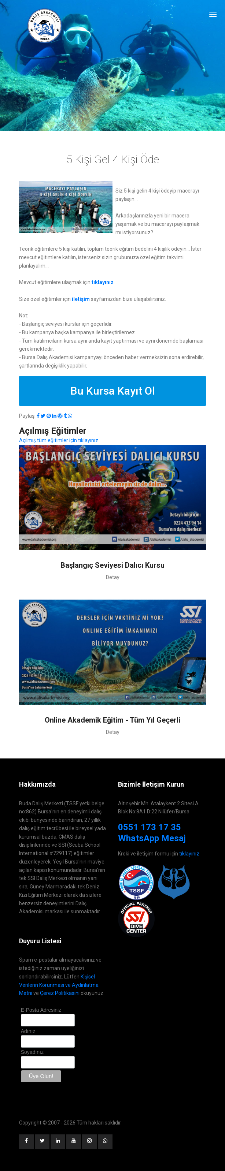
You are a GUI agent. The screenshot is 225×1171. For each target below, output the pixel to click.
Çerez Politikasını (60, 993)
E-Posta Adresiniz (41, 1010)
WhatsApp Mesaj (152, 838)
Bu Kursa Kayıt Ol (112, 390)
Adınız (28, 1031)
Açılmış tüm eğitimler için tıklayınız (58, 440)
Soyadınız (32, 1052)
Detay (112, 577)
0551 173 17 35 (149, 827)
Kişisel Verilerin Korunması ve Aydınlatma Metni (59, 985)
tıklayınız (189, 854)
